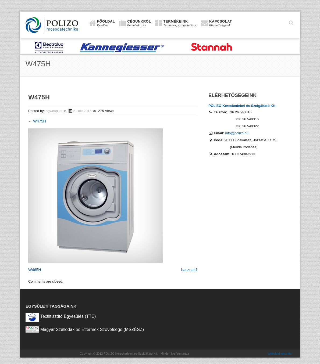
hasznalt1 (189, 270)
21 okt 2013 (82, 111)
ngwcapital (54, 111)
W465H (34, 270)
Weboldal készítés (279, 353)
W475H (37, 121)
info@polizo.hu (236, 133)
